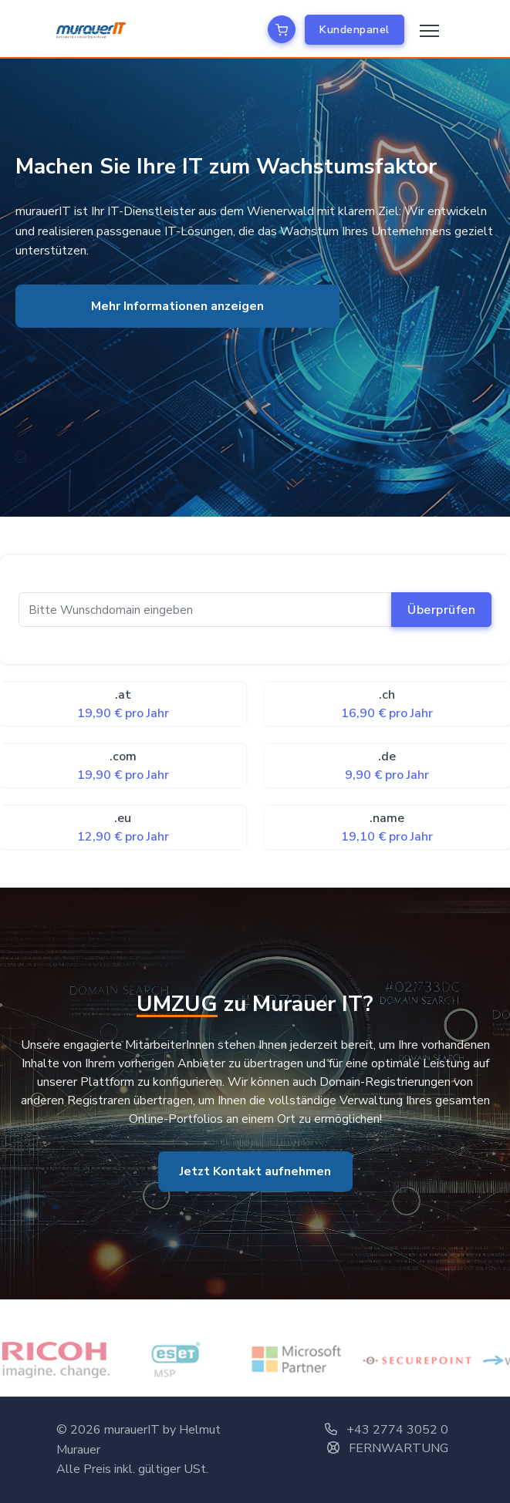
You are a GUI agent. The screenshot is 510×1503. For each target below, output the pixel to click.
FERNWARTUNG (387, 1448)
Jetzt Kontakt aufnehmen (255, 1171)
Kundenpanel (354, 29)
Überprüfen (441, 610)
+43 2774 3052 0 (386, 1429)
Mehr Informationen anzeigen (177, 306)
